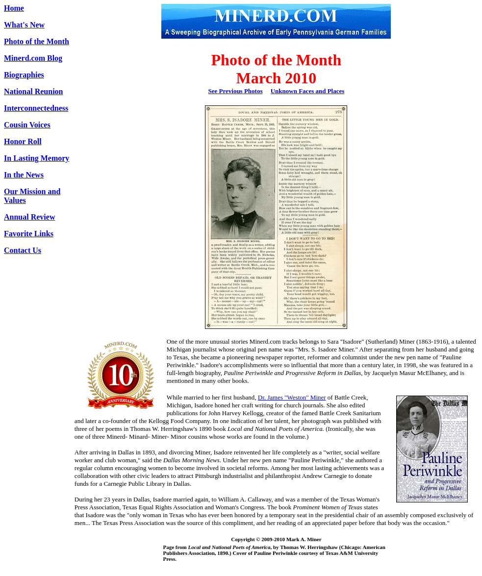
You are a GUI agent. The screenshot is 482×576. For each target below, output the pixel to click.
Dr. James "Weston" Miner (292, 397)
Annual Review (29, 217)
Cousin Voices (27, 125)
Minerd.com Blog (33, 58)
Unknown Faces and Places (308, 91)
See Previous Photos (235, 91)
